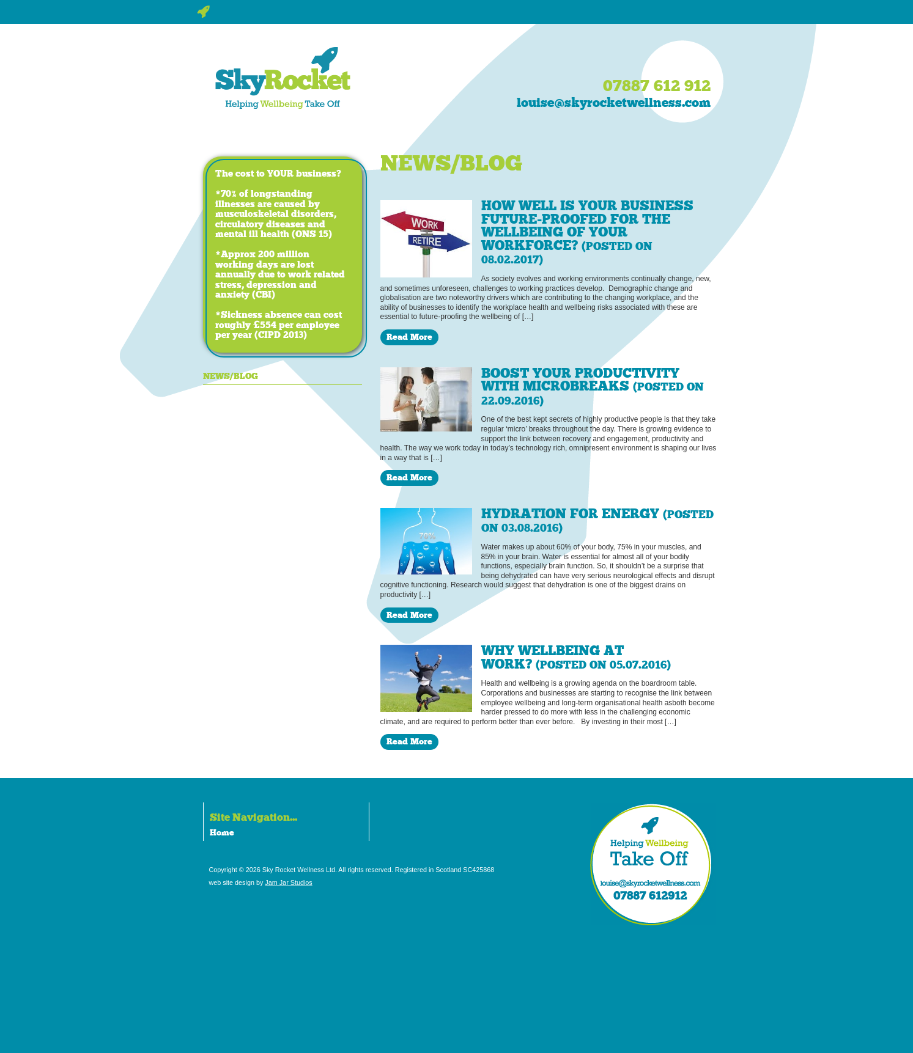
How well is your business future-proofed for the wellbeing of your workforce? (587, 232)
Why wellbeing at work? (576, 657)
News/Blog (230, 375)
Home (222, 832)
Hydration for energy (597, 520)
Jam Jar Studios (288, 882)
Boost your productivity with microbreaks (592, 386)
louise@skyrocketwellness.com (614, 103)
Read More (409, 336)
